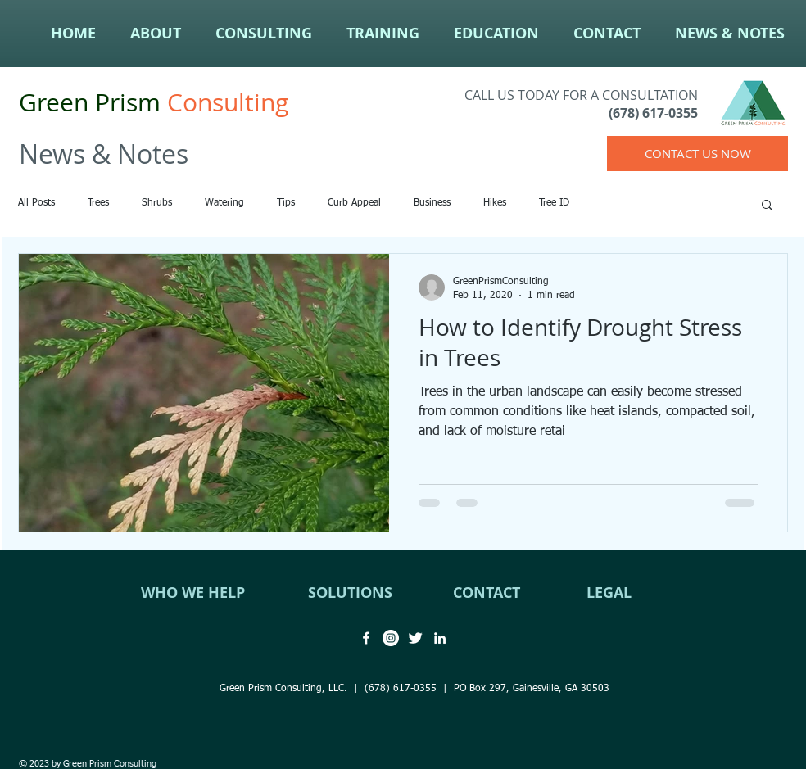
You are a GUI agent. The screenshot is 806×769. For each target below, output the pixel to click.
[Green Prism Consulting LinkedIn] (440, 638)
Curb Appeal (354, 203)
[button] (767, 206)
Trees (98, 203)
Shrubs (157, 203)
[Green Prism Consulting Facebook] (366, 638)
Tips (286, 203)
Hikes (494, 203)
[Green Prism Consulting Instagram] (391, 638)
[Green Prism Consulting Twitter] (415, 638)
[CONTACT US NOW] (697, 153)
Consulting (224, 102)
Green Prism (90, 102)
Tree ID (554, 203)
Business (432, 203)
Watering (224, 203)
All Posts (36, 203)
